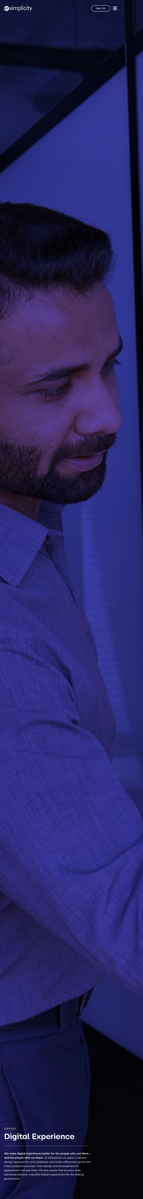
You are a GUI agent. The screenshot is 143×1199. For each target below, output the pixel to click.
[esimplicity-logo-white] (18, 7)
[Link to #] (115, 8)
